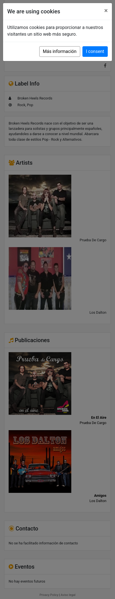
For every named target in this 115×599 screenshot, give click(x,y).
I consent (95, 51)
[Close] (106, 10)
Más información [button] (60, 51)
